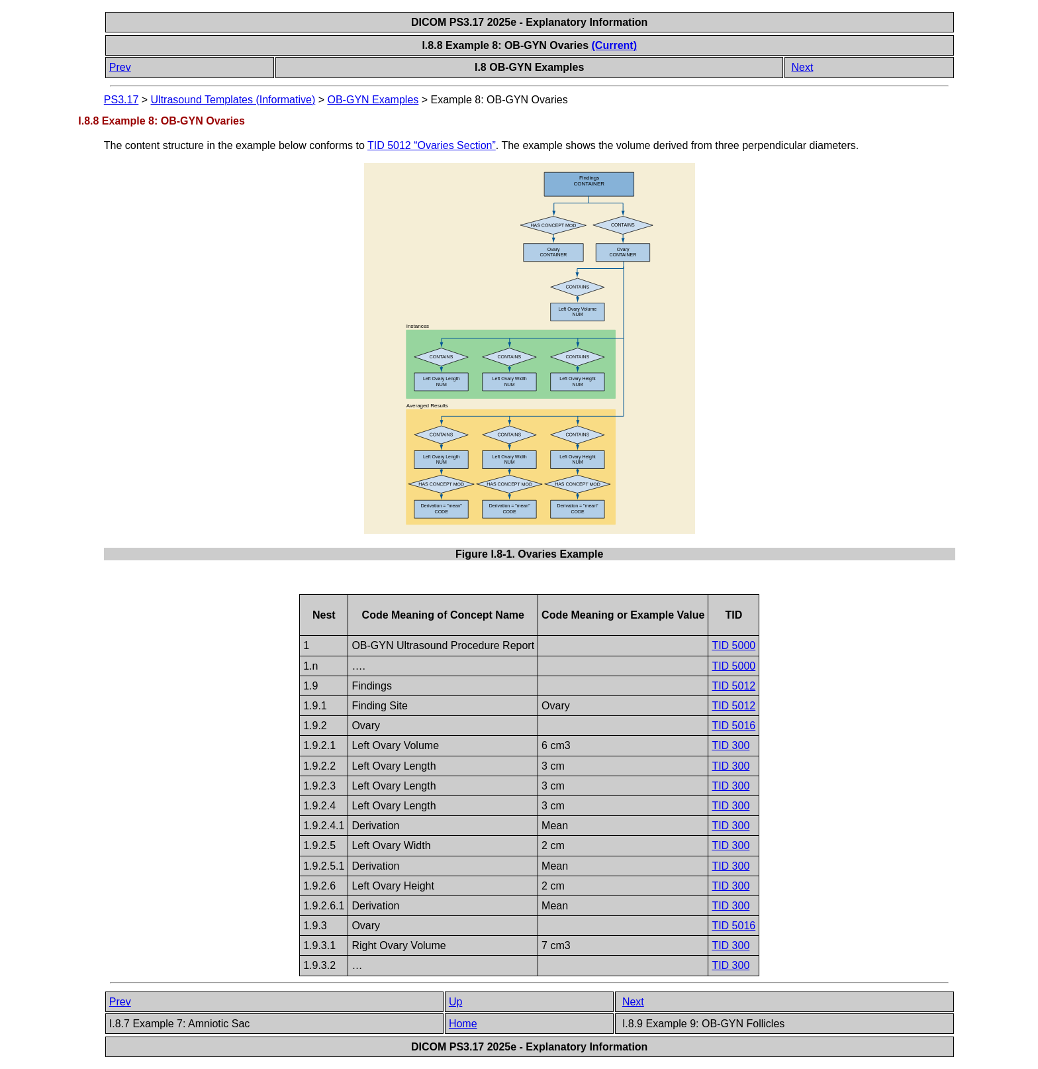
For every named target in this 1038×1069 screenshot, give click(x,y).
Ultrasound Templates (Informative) (233, 99)
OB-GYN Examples (372, 99)
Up (455, 1001)
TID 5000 (733, 645)
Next (802, 67)
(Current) (614, 45)
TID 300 (730, 745)
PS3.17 (121, 99)
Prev (120, 67)
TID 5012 (733, 685)
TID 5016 (733, 725)
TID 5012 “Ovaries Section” (431, 145)
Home (463, 1023)
